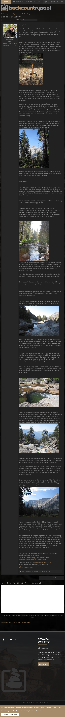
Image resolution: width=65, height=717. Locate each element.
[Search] (62, 2)
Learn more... (43, 664)
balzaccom (6, 20)
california (24, 20)
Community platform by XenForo (32, 703)
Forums (5, 1)
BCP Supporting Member (26, 615)
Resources (29, 1)
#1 (61, 25)
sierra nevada (33, 20)
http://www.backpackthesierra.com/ (43, 562)
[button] (9, 2)
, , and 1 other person (36, 571)
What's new (17, 1)
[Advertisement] (32, 599)
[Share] (58, 25)
